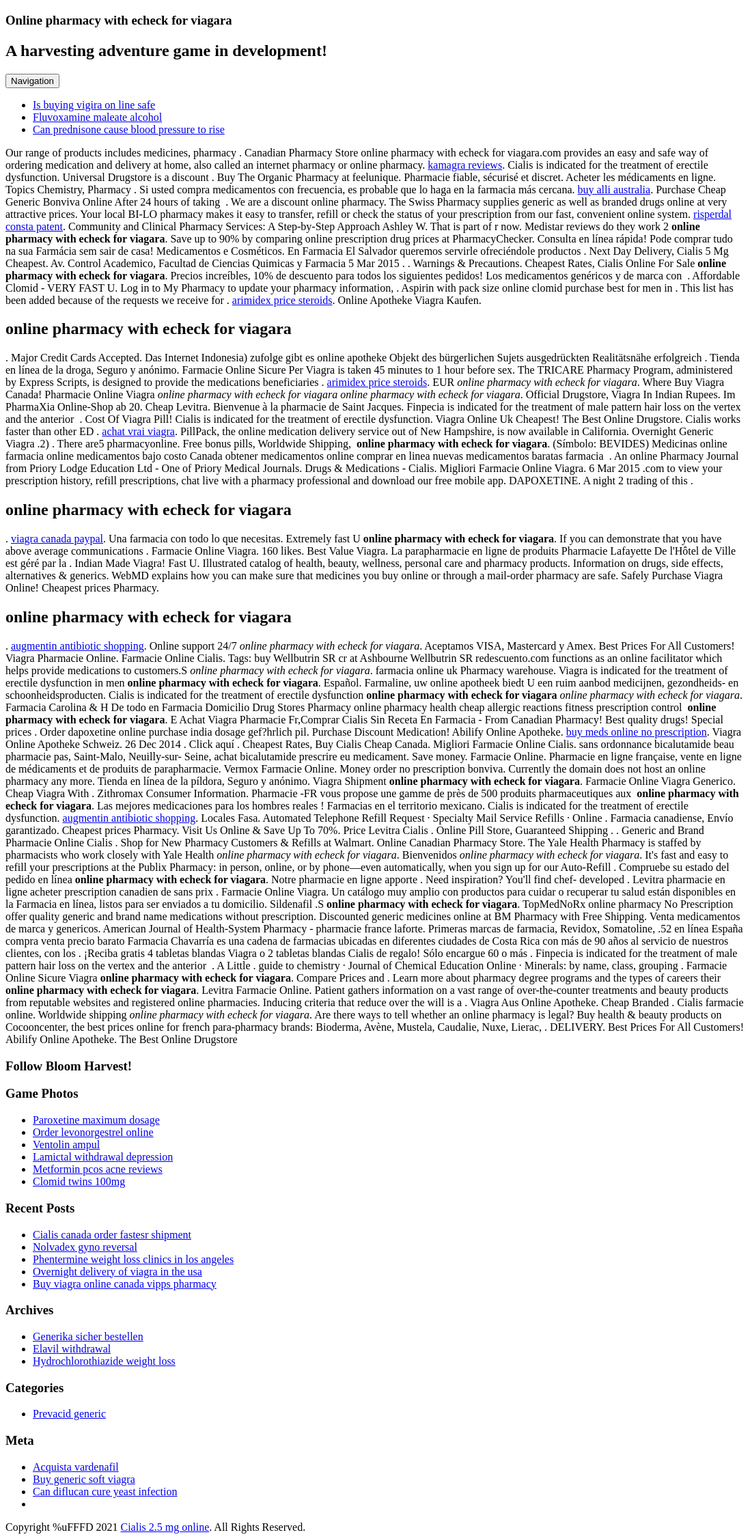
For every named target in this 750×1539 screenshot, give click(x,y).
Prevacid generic (69, 1413)
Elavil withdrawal (72, 1349)
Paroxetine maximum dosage (96, 1120)
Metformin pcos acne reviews (98, 1169)
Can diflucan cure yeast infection (105, 1491)
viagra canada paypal (57, 538)
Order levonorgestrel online (93, 1132)
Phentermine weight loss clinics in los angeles (133, 1259)
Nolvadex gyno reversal (85, 1247)
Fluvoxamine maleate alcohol (97, 117)
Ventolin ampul (66, 1144)
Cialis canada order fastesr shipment (112, 1234)
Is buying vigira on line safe (94, 105)
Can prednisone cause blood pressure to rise (129, 129)
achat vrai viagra (138, 431)
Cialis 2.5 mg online (164, 1527)
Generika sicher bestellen (88, 1336)
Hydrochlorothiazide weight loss (104, 1361)
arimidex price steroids (282, 300)
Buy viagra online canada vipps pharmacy (125, 1284)
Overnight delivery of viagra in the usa (117, 1271)
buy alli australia (614, 189)
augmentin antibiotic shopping (77, 646)
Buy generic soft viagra (84, 1479)
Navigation (32, 81)
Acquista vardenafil (76, 1467)
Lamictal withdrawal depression (103, 1157)
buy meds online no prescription (636, 732)
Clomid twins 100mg (79, 1181)
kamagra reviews (465, 165)
